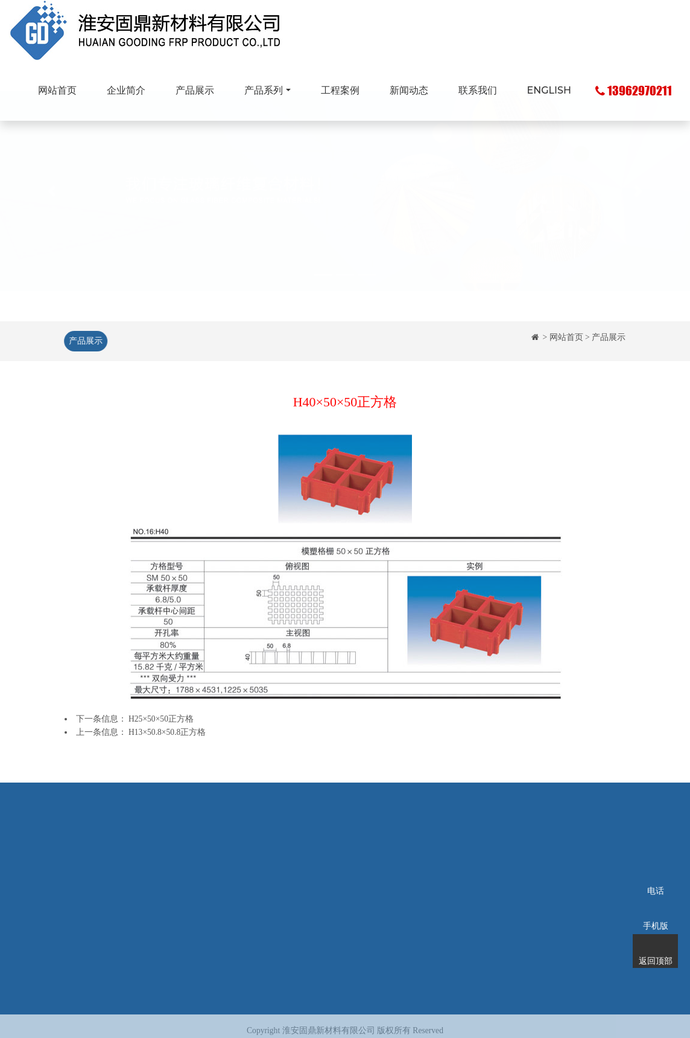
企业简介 (126, 90)
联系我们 (477, 90)
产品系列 (263, 90)
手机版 (655, 910)
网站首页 (57, 90)
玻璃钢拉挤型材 (287, 871)
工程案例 (340, 90)
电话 (655, 875)
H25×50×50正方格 (161, 718)
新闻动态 (409, 90)
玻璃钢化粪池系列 (291, 889)
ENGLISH (549, 90)
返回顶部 (655, 945)
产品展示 (195, 90)
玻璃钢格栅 (279, 852)
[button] (52, 219)
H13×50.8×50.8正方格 (167, 732)
